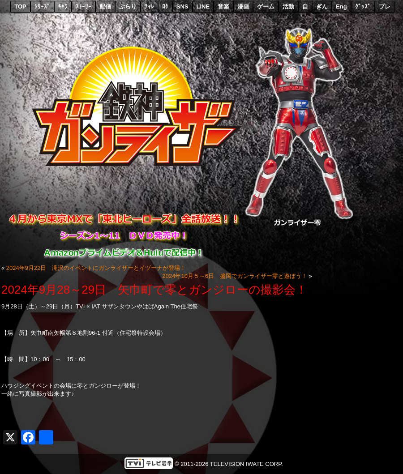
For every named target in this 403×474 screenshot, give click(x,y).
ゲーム (265, 6)
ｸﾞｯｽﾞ (363, 6)
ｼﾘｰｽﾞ (42, 6)
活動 (288, 6)
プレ (384, 6)
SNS (182, 6)
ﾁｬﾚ (149, 6)
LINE (203, 6)
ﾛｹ (165, 6)
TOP (20, 6)
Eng (341, 6)
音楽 (223, 6)
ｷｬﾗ (63, 6)
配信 (105, 6)
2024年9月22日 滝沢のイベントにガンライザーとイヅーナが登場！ (96, 268)
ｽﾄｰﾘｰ (83, 6)
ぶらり (128, 6)
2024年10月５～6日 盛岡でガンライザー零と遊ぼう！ (235, 276)
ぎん (322, 6)
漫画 (243, 6)
